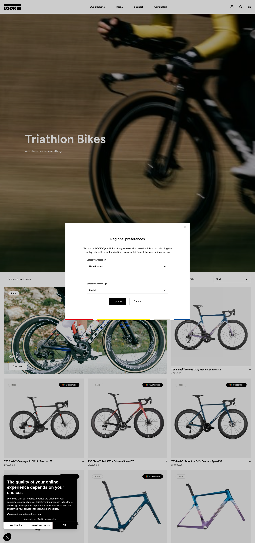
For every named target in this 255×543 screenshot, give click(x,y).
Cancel (138, 301)
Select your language (97, 283)
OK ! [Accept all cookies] (34, 525)
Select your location (96, 260)
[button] (7, 537)
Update (118, 301)
